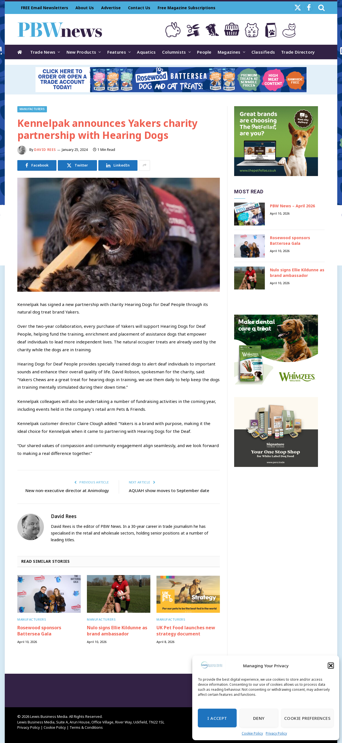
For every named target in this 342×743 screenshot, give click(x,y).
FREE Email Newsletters (44, 7)
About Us (84, 7)
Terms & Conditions (86, 727)
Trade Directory (298, 52)
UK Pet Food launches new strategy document (185, 631)
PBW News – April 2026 (292, 205)
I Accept (217, 718)
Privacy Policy (276, 733)
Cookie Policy (252, 733)
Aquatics (146, 52)
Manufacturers (32, 109)
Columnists (174, 52)
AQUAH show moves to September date (169, 490)
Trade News (42, 52)
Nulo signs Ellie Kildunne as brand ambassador (117, 631)
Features (116, 52)
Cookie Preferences (307, 718)
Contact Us (139, 7)
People (204, 52)
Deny (259, 718)
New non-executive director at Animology (67, 490)
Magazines (229, 52)
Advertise (111, 7)
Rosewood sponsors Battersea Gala (39, 631)
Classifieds (263, 52)
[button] (331, 665)
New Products (81, 52)
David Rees (45, 149)
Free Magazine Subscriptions (186, 7)
